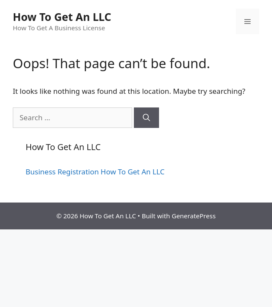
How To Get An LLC (62, 16)
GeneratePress (194, 215)
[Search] (146, 117)
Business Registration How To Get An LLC (95, 172)
